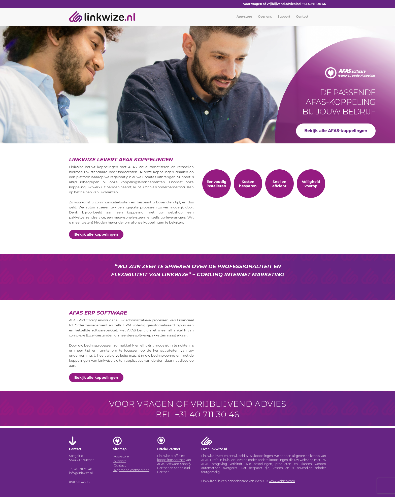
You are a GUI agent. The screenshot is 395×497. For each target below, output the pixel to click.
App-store (244, 16)
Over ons (264, 16)
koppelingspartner (171, 460)
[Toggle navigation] (135, 14)
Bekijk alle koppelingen (96, 234)
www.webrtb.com (282, 481)
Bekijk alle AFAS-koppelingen (335, 130)
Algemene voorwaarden (131, 470)
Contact (301, 16)
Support (283, 16)
